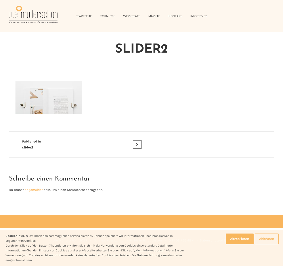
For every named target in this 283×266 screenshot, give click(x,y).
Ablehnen (266, 239)
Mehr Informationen (149, 250)
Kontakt (175, 16)
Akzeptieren (239, 239)
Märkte (154, 16)
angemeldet (34, 190)
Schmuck (107, 16)
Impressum (198, 16)
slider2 (75, 144)
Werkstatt (131, 16)
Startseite (84, 16)
